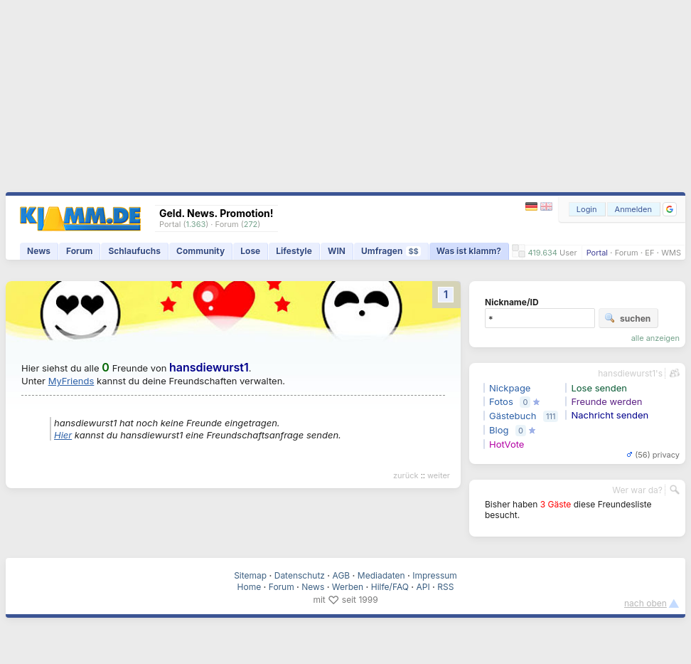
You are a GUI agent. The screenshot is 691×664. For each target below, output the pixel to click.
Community (200, 251)
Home (249, 586)
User (568, 253)
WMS (671, 253)
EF (649, 253)
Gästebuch (512, 415)
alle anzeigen (655, 338)
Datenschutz (299, 575)
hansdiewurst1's (630, 373)
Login (587, 209)
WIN (337, 251)
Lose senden (599, 388)
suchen (627, 318)
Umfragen (391, 251)
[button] (670, 209)
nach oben (645, 603)
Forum (626, 253)
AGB (341, 575)
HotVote (506, 444)
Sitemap (250, 575)
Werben (347, 586)
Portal (597, 253)
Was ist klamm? (468, 251)
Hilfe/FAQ (390, 586)
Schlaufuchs (134, 251)
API (423, 586)
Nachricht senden (609, 415)
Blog (498, 430)
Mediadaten (381, 575)
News (38, 251)
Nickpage (509, 388)
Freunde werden (606, 401)
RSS (445, 586)
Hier (63, 435)
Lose (250, 251)
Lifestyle (294, 251)
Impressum (434, 575)
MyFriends (71, 380)
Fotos (501, 401)
